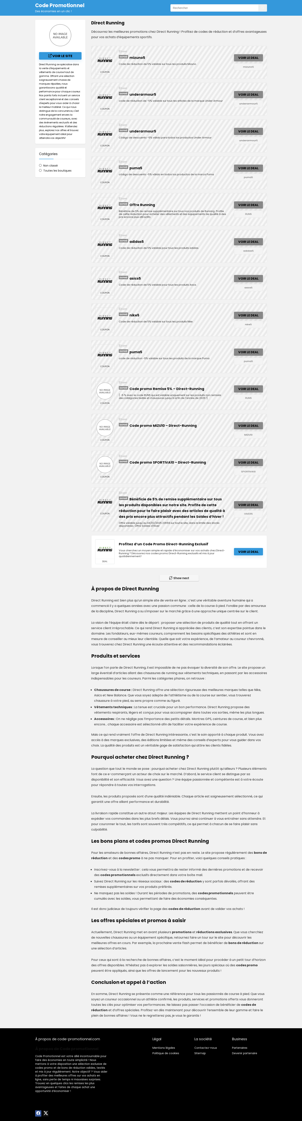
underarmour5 (142, 94)
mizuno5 (137, 57)
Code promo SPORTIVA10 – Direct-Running (167, 462)
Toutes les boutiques (57, 171)
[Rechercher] (262, 8)
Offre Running (142, 205)
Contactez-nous (205, 1048)
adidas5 (136, 241)
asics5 (135, 278)
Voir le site (60, 56)
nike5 (134, 315)
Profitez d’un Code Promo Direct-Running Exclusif (163, 544)
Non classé (50, 166)
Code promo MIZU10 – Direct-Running (163, 425)
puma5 (135, 168)
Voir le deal (248, 58)
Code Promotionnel (47, 1056)
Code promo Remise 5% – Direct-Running (166, 389)
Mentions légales (163, 1048)
